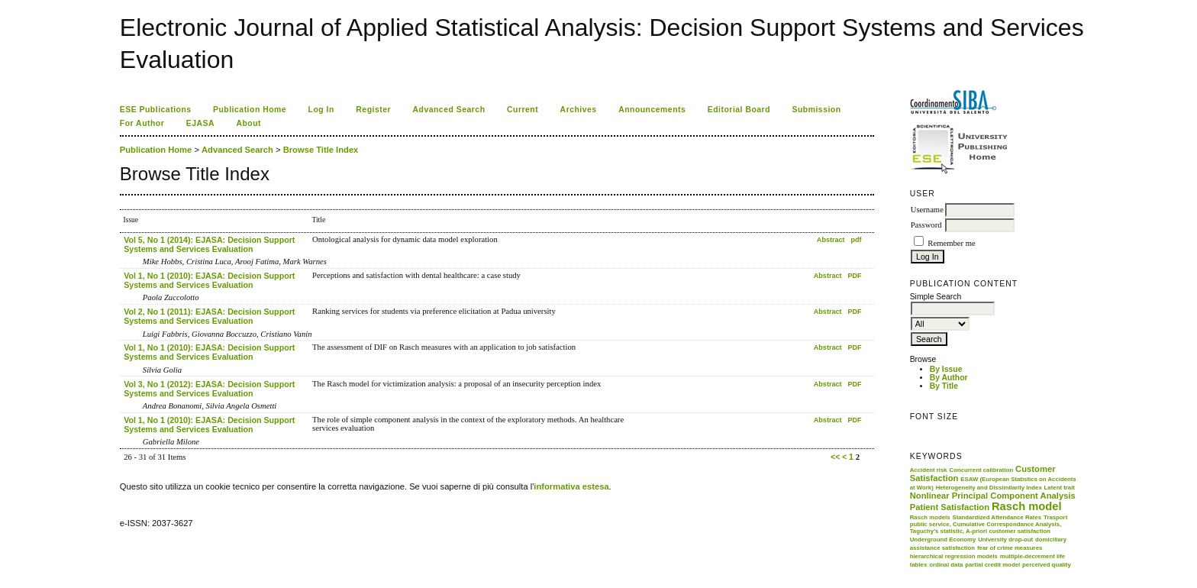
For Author (142, 123)
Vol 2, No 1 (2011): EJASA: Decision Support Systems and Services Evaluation (209, 316)
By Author (949, 377)
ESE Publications (156, 109)
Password (926, 225)
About (248, 123)
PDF (855, 275)
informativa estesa (571, 486)
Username (927, 209)
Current (522, 109)
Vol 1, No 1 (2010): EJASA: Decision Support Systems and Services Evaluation (209, 280)
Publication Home (249, 109)
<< (835, 456)
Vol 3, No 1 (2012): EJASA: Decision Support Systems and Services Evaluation (209, 389)
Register (373, 109)
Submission (816, 109)
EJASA (200, 123)
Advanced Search (449, 109)
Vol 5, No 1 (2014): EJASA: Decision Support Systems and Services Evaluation (209, 244)
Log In (321, 109)
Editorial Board (739, 109)
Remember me (951, 243)
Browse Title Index (321, 149)
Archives (578, 109)
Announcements (652, 109)
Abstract (831, 240)
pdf (856, 240)
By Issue (946, 369)
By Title (944, 386)
